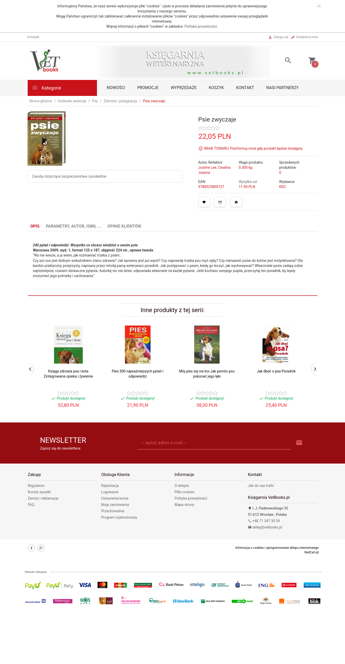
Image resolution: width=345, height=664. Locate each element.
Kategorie (46, 87)
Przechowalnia (112, 511)
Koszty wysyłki (39, 492)
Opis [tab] (35, 226)
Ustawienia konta (114, 498)
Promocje (147, 87)
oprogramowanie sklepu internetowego (292, 548)
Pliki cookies (184, 492)
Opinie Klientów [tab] (124, 226)
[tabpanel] (172, 263)
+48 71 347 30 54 (264, 521)
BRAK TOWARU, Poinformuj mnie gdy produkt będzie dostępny (253, 148)
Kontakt (245, 87)
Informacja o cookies (249, 548)
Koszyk (216, 87)
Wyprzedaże (184, 87)
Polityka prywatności (200, 26)
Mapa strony (184, 505)
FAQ (31, 505)
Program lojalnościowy (119, 517)
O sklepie (182, 486)
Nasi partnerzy (282, 87)
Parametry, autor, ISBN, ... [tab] (73, 226)
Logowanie (110, 492)
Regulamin (36, 486)
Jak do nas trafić (261, 486)
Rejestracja (110, 486)
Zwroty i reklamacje (43, 498)
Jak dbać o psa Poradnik (276, 371)
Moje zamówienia (115, 505)
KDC (282, 187)
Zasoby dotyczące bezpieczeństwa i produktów (69, 176)
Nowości (116, 87)
